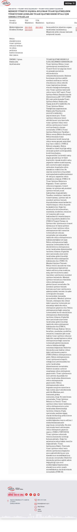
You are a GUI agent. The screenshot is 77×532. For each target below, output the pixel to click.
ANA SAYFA (12, 9)
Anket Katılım (40, 510)
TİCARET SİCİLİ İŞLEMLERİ (27, 9)
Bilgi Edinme (41, 506)
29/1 (37, 27)
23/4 (27, 30)
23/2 (30, 27)
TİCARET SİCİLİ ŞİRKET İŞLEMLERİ (51, 9)
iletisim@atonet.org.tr (43, 503)
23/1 (26, 27)
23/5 (30, 30)
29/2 (41, 27)
